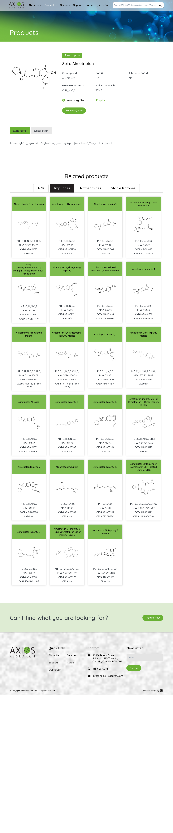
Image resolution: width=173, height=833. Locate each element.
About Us (54, 655)
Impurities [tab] (62, 188)
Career (71, 662)
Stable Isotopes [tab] (123, 188)
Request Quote (74, 110)
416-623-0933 (100, 668)
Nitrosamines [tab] (90, 188)
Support (53, 662)
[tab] (41, 188)
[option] (34, 76)
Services (72, 655)
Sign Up (134, 668)
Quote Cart (55, 669)
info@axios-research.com (108, 675)
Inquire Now (153, 617)
